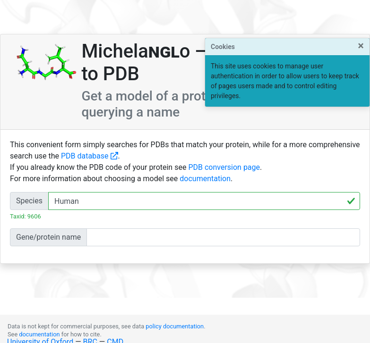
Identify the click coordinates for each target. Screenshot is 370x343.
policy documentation (175, 326)
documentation (205, 178)
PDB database (89, 155)
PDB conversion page (224, 167)
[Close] (361, 45)
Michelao (135, 51)
